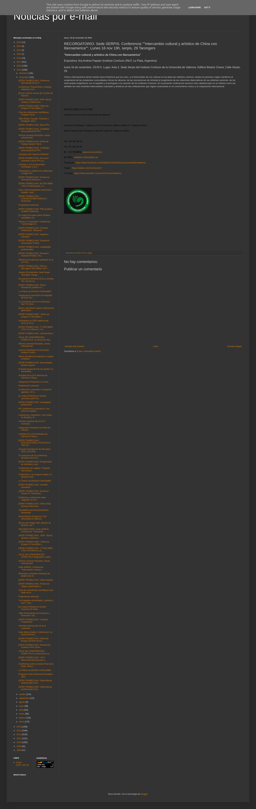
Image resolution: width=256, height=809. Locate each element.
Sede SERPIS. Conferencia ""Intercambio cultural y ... (31, 568)
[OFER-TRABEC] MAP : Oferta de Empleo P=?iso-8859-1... (34, 315)
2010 (19, 742)
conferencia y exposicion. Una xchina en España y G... (35, 416)
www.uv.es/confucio (92, 152)
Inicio (155, 346)
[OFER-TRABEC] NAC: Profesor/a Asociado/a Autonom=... (34, 178)
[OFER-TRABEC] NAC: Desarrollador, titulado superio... (36, 364)
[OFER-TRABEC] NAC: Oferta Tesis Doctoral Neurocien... (35, 505)
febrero (22, 718)
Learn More (194, 7)
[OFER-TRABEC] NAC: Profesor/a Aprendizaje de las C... (34, 81)
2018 (19, 58)
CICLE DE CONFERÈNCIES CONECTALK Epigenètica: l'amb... (35, 555)
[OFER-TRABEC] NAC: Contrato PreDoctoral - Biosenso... (33, 229)
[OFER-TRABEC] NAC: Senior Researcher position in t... (32, 286)
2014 (19, 727)
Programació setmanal (29, 205)
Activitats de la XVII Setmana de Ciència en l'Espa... (33, 376)
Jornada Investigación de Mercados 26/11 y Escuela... (34, 450)
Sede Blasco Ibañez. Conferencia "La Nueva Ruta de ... (35, 633)
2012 (19, 734)
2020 (19, 54)
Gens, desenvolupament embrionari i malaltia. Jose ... (35, 191)
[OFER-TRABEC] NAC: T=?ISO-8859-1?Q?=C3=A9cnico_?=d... (36, 328)
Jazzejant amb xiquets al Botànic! (34, 154)
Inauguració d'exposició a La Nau (33, 382)
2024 (19, 46)
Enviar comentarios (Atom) (89, 351)
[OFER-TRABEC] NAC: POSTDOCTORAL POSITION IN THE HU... (35, 442)
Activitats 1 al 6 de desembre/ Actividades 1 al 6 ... (32, 165)
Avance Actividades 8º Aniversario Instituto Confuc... (34, 351)
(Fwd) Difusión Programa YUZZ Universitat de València (33, 517)
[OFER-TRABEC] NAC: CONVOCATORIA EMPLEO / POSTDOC (33, 198)
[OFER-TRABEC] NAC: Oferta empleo (36, 580)
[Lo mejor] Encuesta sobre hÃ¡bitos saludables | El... (34, 216)
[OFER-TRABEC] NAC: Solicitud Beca (36, 333)
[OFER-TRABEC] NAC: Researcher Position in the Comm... (35, 646)
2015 (19, 70)
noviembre (24, 77)
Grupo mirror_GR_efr (22, 763)
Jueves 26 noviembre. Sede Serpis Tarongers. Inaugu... (34, 273)
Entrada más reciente (74, 346)
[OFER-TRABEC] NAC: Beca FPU (34, 125)
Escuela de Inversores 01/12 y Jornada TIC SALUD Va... (36, 280)
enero (22, 722)
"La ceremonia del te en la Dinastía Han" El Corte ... (34, 303)
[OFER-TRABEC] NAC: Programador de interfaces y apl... (35, 463)
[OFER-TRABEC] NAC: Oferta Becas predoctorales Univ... (35, 681)
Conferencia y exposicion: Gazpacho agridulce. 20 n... (35, 390)
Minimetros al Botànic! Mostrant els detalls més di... (34, 574)
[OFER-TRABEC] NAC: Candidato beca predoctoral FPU (34, 130)
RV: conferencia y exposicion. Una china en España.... (34, 410)
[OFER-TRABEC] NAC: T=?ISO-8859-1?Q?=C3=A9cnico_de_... (36, 549)
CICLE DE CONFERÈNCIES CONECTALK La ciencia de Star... (35, 338)
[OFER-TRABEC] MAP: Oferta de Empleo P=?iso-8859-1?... (34, 107)
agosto (22, 702)
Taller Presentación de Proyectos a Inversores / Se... (34, 614)
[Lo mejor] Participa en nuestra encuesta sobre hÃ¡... (32, 397)
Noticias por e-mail (55, 16)
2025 (19, 42)
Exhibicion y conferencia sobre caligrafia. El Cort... (32, 498)
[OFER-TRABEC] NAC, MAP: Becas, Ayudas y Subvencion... (35, 100)
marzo (22, 714)
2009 (19, 746)
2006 (19, 750)
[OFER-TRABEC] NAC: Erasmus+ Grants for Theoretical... (34, 492)
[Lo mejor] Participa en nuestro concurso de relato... (32, 608)
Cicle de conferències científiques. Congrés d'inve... (34, 113)
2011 (19, 738)
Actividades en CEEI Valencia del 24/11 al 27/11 (33, 322)
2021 (19, 50)
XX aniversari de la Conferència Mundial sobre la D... (33, 456)
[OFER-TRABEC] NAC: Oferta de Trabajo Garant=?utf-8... (34, 142)
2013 (19, 730)
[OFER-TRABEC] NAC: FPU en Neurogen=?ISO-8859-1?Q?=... (34, 267)
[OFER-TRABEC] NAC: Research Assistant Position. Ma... (34, 254)
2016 (19, 66)
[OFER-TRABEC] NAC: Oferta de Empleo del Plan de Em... (34, 639)
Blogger (144, 794)
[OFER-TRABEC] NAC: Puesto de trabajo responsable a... (34, 585)
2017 (19, 62)
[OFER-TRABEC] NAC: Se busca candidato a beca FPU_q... (34, 159)
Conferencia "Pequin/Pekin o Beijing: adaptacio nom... (35, 88)
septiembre (24, 698)
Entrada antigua (234, 346)
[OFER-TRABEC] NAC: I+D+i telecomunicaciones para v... (32, 658)
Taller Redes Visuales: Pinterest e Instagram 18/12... (34, 120)
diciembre (23, 73)
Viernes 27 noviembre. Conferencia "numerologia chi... (34, 222)
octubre (22, 694)
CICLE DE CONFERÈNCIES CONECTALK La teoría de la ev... (35, 652)
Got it (207, 7)
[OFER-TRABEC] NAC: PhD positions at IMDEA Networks (36, 210)
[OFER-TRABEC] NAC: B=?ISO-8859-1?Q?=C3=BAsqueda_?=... (36, 184)
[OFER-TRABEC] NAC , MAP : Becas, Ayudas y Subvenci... (36, 536)
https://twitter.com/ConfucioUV (87, 168)
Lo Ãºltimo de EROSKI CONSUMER (35, 291)
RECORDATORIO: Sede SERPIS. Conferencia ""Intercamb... (34, 530)
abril (21, 710)
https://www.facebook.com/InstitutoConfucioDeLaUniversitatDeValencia (111, 162)
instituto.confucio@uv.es (86, 157)
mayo (22, 706)
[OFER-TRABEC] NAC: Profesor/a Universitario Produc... (34, 241)
